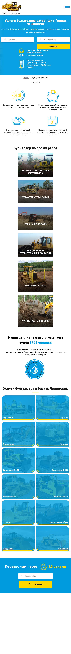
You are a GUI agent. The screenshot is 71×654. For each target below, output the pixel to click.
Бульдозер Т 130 (11, 470)
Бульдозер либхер (59, 522)
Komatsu (7, 522)
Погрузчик (8, 548)
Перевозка (8, 417)
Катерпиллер (9, 496)
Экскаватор (8, 443)
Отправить (53, 46)
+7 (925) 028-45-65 (10, 13)
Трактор (64, 443)
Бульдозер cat (61, 496)
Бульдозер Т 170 (60, 470)
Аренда (64, 417)
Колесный (63, 548)
